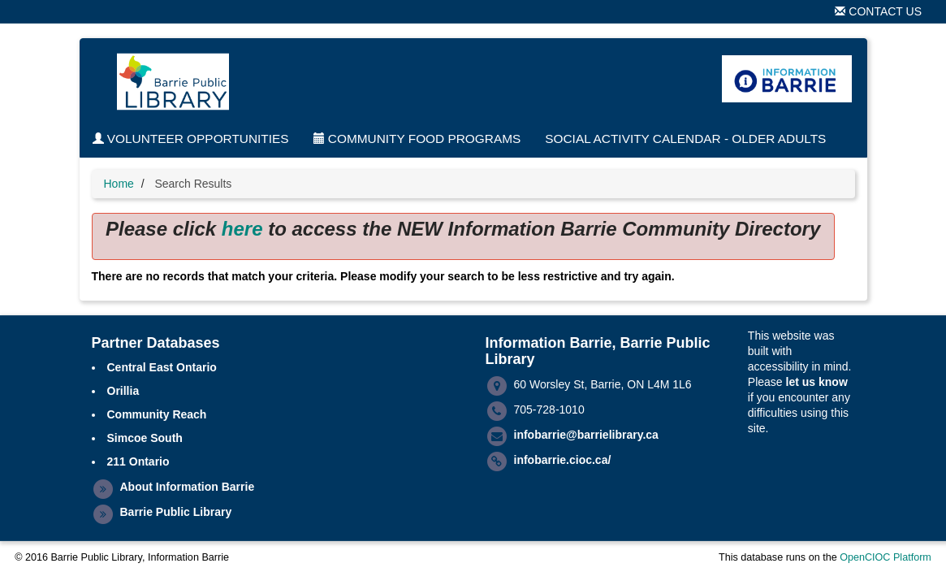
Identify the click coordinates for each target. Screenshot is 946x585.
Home (119, 183)
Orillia (123, 390)
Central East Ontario (162, 367)
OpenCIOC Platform (885, 557)
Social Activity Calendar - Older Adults (685, 138)
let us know (817, 381)
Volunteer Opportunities (191, 138)
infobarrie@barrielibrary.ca (586, 434)
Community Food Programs (417, 138)
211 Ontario (138, 461)
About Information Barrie (187, 486)
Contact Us (878, 11)
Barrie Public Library (176, 511)
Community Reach (157, 414)
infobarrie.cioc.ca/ (562, 459)
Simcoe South (145, 437)
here (242, 229)
